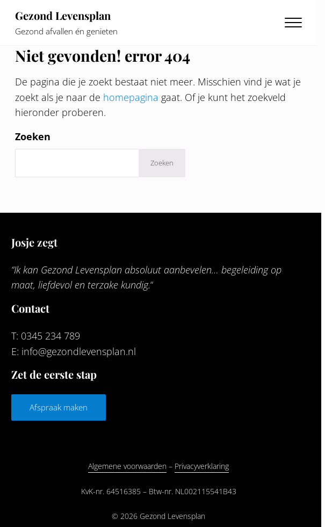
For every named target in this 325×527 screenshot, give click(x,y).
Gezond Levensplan (63, 15)
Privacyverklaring (202, 466)
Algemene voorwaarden (127, 466)
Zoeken (32, 136)
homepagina (130, 97)
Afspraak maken (59, 407)
